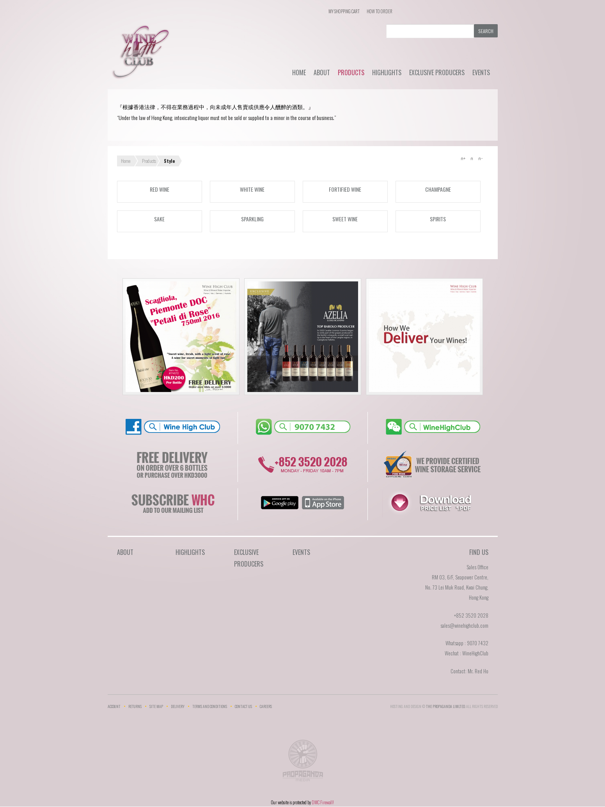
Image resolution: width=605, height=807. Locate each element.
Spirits (438, 218)
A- (480, 158)
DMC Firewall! (323, 802)
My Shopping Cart (344, 11)
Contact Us (243, 706)
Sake (159, 218)
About (322, 72)
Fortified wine (345, 189)
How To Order (379, 11)
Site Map (156, 706)
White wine (252, 189)
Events (481, 72)
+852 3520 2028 (471, 615)
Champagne (438, 189)
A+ (463, 158)
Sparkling (252, 218)
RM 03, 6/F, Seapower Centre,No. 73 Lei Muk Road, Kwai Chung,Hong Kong (456, 587)
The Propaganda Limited (302, 763)
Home (299, 72)
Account (114, 706)
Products (351, 72)
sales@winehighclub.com (464, 625)
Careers (266, 706)
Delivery (178, 706)
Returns (135, 706)
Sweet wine (345, 218)
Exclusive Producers (437, 72)
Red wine (159, 189)
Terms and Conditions (209, 706)
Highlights (386, 72)
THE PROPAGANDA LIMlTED (445, 706)
